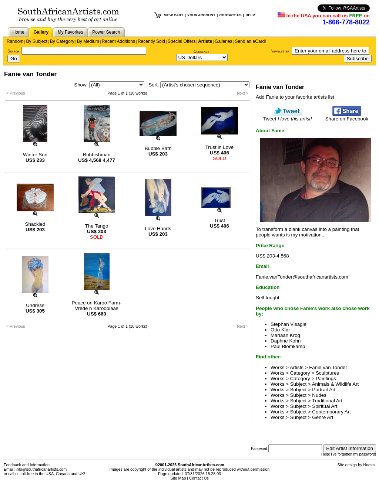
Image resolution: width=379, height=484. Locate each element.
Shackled (35, 224)
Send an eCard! (250, 41)
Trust (219, 220)
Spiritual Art (324, 406)
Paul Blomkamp (288, 346)
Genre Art (322, 417)
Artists (205, 41)
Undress (35, 305)
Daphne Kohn (286, 341)
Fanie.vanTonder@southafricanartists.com (302, 277)
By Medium (88, 41)
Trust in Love (219, 147)
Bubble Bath (158, 148)
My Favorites (70, 32)
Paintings (326, 378)
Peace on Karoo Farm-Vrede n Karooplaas (97, 305)
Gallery (40, 32)
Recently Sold (151, 41)
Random (15, 41)
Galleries (223, 41)
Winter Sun (35, 154)
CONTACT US (230, 15)
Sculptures (327, 373)
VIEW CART (173, 15)
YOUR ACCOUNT (201, 15)
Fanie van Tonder (328, 367)
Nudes (319, 395)
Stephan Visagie (288, 324)
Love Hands (158, 228)
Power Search (106, 32)
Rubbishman (97, 154)
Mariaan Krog (285, 335)
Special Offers (181, 41)
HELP (250, 15)
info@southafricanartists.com (41, 469)
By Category (62, 41)
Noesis (369, 465)
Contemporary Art (331, 412)
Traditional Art (327, 400)
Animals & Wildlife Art (335, 384)
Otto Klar (280, 330)
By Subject (36, 41)
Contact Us (199, 478)
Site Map (178, 478)
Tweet (287, 117)
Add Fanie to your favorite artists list (295, 97)
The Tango (96, 226)
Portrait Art (323, 389)
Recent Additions (118, 41)
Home (18, 32)
